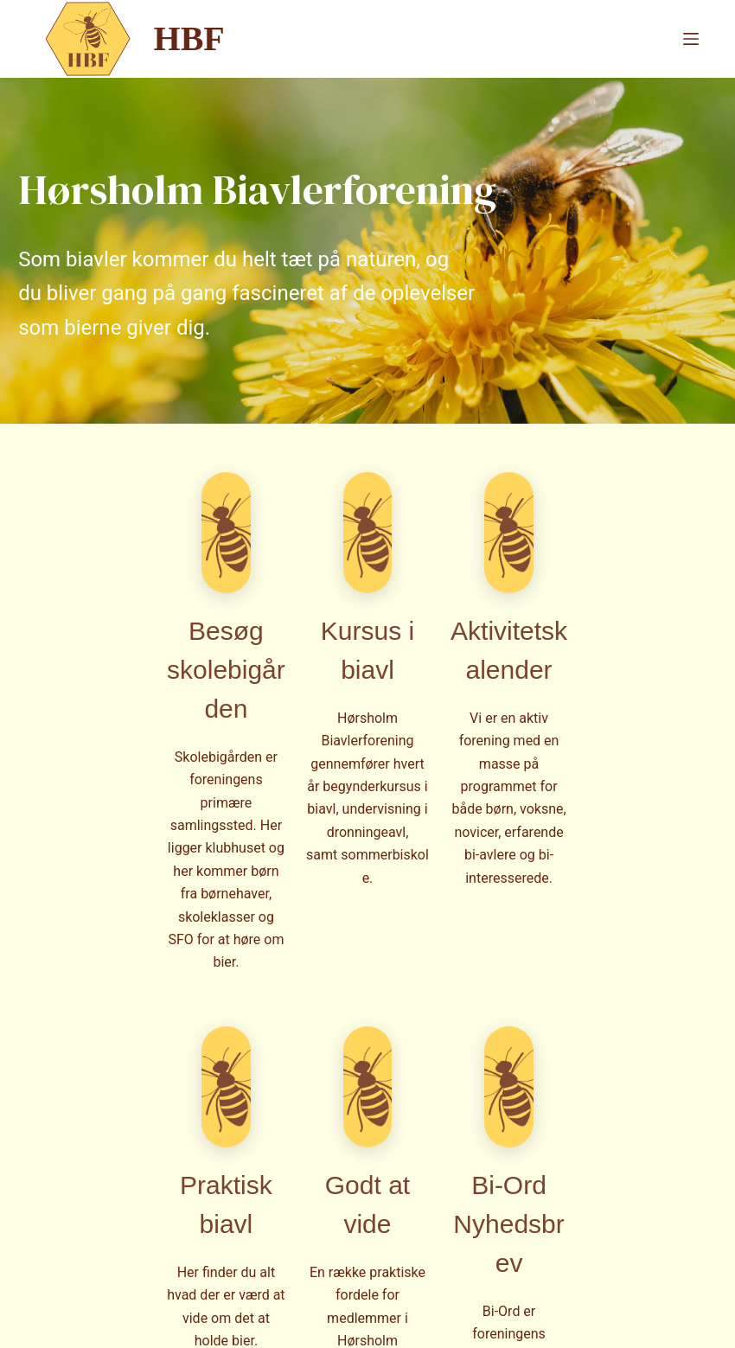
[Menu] (691, 39)
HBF (189, 38)
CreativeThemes (321, 1318)
